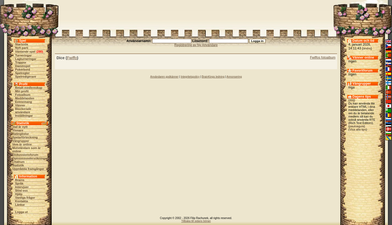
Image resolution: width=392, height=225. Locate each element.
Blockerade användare (23, 110)
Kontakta (21, 201)
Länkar (20, 204)
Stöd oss (21, 190)
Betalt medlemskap (28, 87)
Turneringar (23, 55)
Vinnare (17, 130)
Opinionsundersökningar (30, 158)
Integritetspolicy (190, 76)
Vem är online (22, 144)
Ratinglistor (20, 133)
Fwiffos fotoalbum (322, 57)
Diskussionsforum (25, 154)
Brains (19, 180)
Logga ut (21, 212)
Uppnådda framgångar (28, 168)
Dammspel (22, 66)
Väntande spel (25, 51)
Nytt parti (21, 47)
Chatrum (18, 161)
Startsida (21, 44)
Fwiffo (72, 58)
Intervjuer (22, 187)
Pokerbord (22, 69)
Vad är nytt (19, 126)
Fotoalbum (22, 94)
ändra (367, 48)
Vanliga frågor (25, 197)
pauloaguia (356, 126)
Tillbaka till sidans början (196, 221)
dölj (351, 100)
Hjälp (19, 194)
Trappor (20, 62)
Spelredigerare (25, 76)
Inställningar (24, 115)
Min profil (22, 91)
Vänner (20, 105)
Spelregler (22, 73)
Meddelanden (24, 98)
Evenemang (23, 101)
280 (39, 51)
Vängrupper (20, 140)
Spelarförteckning (25, 137)
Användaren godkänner (164, 76)
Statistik (18, 165)
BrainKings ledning (213, 76)
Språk (19, 183)
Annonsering (234, 76)
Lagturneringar (25, 59)
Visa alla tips (357, 129)
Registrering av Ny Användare (195, 45)
